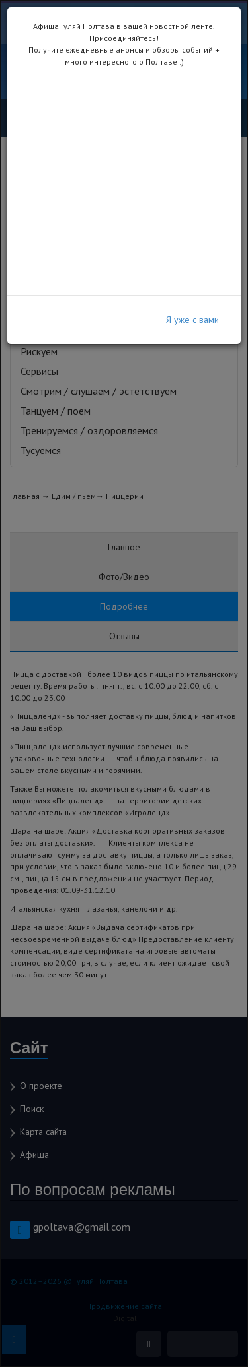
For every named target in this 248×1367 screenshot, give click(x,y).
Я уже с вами (192, 320)
